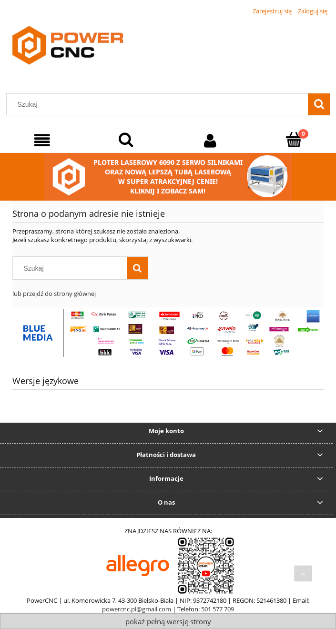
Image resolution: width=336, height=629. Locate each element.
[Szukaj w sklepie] (159, 104)
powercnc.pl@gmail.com (136, 609)
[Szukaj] (319, 104)
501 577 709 (217, 609)
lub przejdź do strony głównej (54, 293)
